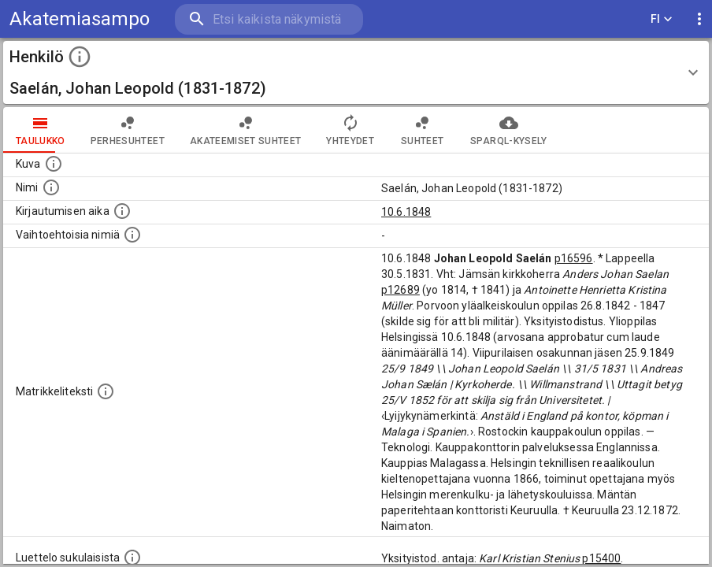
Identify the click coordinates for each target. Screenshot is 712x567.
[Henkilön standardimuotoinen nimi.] (51, 187)
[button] (356, 72)
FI (661, 19)
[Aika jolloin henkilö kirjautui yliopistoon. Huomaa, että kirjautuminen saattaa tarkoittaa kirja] (122, 211)
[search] (268, 19)
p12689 (400, 290)
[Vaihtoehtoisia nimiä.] (132, 234)
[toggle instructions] (79, 56)
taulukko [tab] (40, 130)
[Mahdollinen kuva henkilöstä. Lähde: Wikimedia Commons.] (53, 163)
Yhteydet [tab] (350, 130)
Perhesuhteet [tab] (127, 130)
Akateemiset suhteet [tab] (245, 130)
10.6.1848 (406, 212)
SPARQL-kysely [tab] (508, 130)
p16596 (573, 258)
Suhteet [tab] (422, 130)
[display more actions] (699, 19)
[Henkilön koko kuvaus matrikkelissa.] (105, 391)
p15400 (601, 558)
